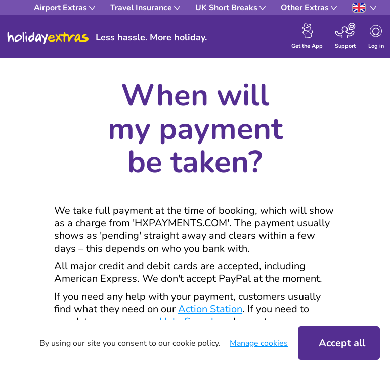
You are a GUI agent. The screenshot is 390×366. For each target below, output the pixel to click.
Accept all (342, 343)
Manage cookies (259, 343)
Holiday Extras (48, 38)
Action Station (210, 309)
